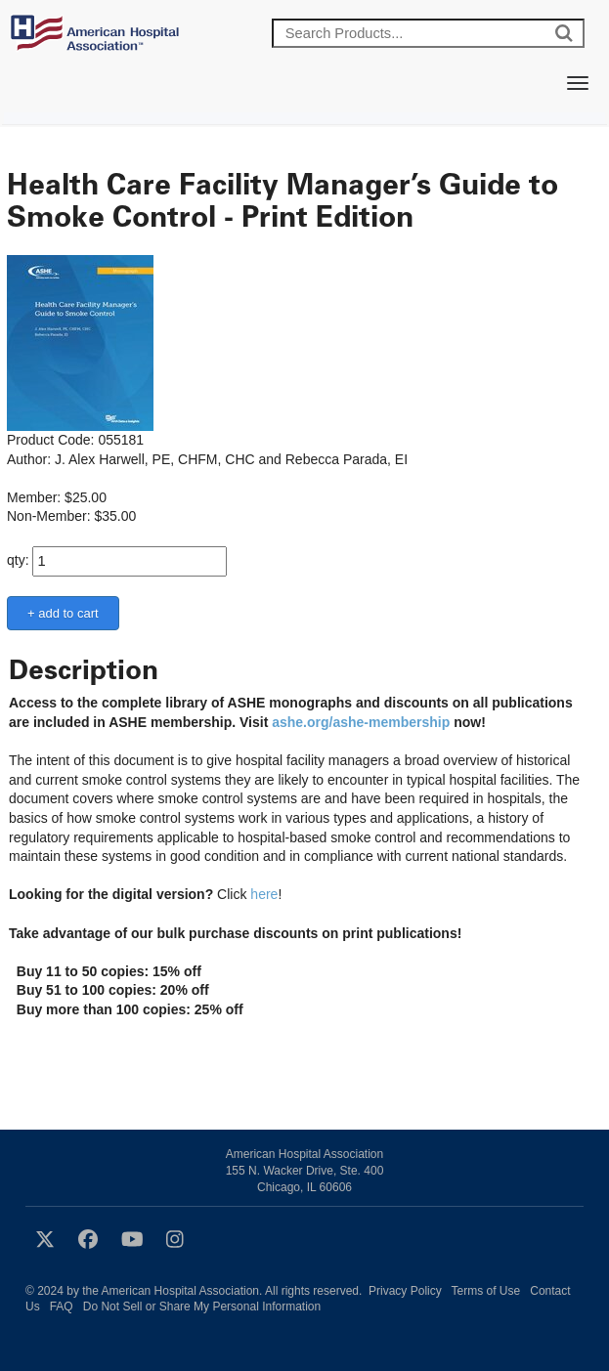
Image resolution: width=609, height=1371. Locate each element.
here (264, 894)
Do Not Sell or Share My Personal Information (202, 1306)
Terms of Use (486, 1291)
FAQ (61, 1306)
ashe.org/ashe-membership (361, 722)
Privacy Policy (405, 1291)
